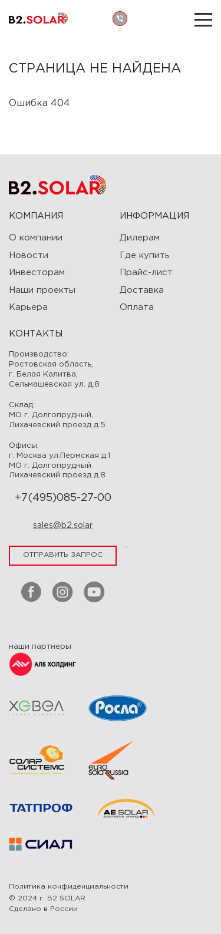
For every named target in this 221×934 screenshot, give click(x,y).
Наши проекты (42, 290)
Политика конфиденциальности (68, 886)
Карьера (28, 307)
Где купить (145, 255)
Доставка (142, 290)
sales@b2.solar (63, 525)
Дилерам (140, 238)
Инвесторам (37, 272)
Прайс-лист (146, 272)
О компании (35, 238)
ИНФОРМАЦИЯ (154, 216)
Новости (28, 255)
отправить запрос (63, 555)
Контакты (35, 334)
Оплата (137, 307)
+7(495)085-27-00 (63, 498)
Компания (36, 216)
